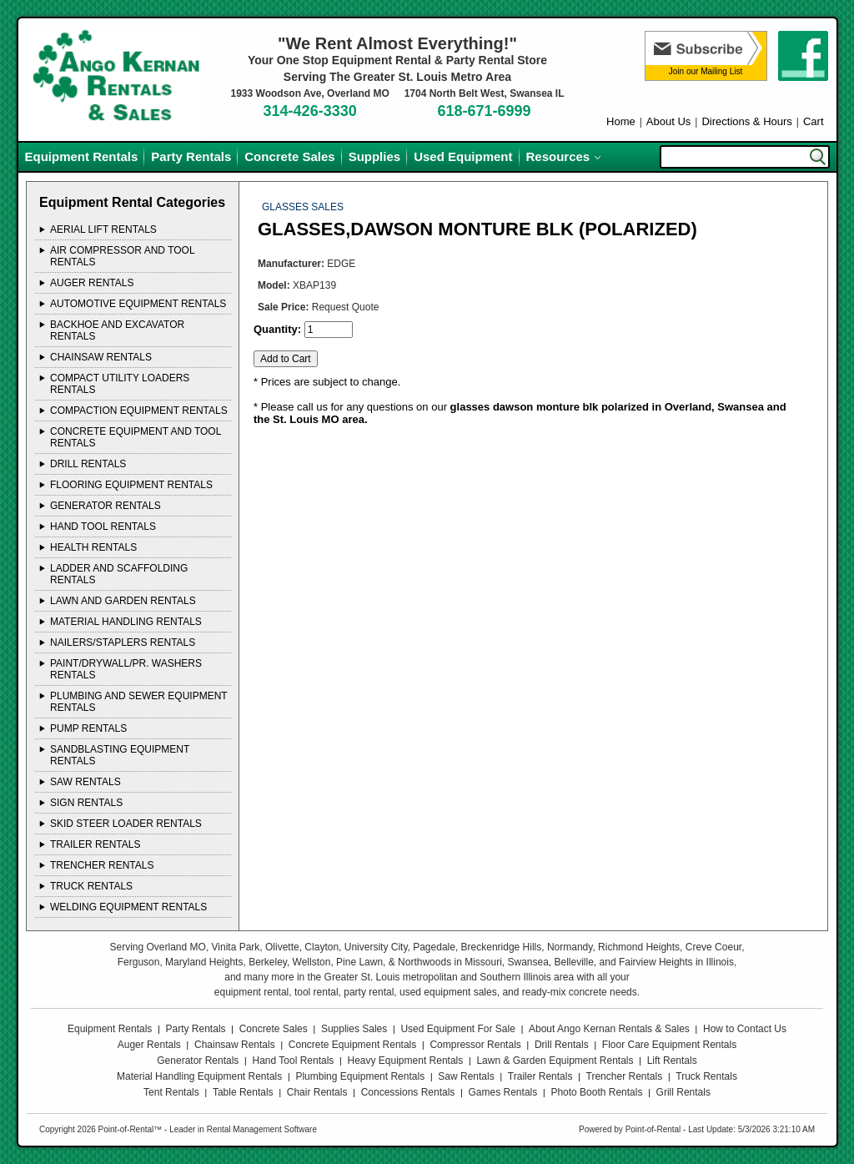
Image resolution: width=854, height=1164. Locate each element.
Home (620, 121)
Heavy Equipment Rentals (406, 1060)
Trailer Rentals (540, 1076)
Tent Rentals (171, 1092)
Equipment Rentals (81, 156)
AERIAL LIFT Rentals (103, 229)
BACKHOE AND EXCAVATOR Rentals (117, 330)
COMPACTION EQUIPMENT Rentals (139, 410)
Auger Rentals (149, 1045)
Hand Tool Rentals (293, 1060)
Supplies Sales (354, 1029)
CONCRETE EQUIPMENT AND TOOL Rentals (135, 437)
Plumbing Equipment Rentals (359, 1076)
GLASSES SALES (303, 207)
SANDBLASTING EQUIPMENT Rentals (119, 755)
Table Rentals (243, 1092)
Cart (813, 121)
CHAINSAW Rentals (101, 357)
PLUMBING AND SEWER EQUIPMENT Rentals (138, 701)
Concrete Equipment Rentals (352, 1045)
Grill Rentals (683, 1092)
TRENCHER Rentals (101, 865)
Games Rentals (503, 1092)
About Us (668, 121)
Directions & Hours (746, 121)
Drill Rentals (562, 1045)
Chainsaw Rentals (234, 1045)
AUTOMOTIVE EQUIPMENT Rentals (138, 304)
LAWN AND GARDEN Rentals (123, 601)
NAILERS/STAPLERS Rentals (122, 642)
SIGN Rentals (86, 803)
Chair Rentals (317, 1092)
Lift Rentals (672, 1060)
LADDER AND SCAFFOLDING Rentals (119, 574)
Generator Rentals (198, 1060)
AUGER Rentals (91, 283)
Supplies (375, 156)
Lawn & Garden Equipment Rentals (554, 1060)
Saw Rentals (466, 1076)
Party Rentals (191, 156)
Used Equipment (463, 156)
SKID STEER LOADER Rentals (126, 823)
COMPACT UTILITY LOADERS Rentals (119, 384)
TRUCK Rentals (91, 886)
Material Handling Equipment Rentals (199, 1076)
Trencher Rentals (624, 1076)
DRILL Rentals (88, 464)
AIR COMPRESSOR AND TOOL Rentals (122, 256)
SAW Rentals (85, 782)
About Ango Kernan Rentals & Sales (609, 1029)
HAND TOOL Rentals (103, 526)
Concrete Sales (289, 156)
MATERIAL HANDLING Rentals (126, 621)
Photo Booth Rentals (596, 1092)
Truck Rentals (706, 1076)
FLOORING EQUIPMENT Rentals (131, 485)
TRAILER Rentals (95, 844)
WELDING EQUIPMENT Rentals (128, 907)
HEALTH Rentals (93, 547)
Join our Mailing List (705, 71)
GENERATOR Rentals (105, 505)
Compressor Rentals (475, 1045)
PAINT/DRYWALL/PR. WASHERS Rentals (126, 669)
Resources (558, 156)
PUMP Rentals (88, 728)
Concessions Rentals (408, 1092)
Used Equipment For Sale (457, 1029)
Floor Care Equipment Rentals (669, 1045)
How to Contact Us (744, 1029)
